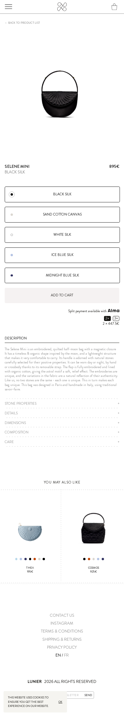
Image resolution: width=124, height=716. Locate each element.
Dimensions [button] (15, 423)
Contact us (62, 615)
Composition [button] (17, 432)
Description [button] (16, 338)
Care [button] (9, 442)
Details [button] (11, 413)
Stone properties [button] (20, 403)
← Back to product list (22, 23)
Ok (60, 702)
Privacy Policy (62, 647)
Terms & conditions (62, 631)
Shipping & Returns (62, 639)
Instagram (62, 623)
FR (66, 655)
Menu (10, 6)
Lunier (61, 9)
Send (88, 695)
